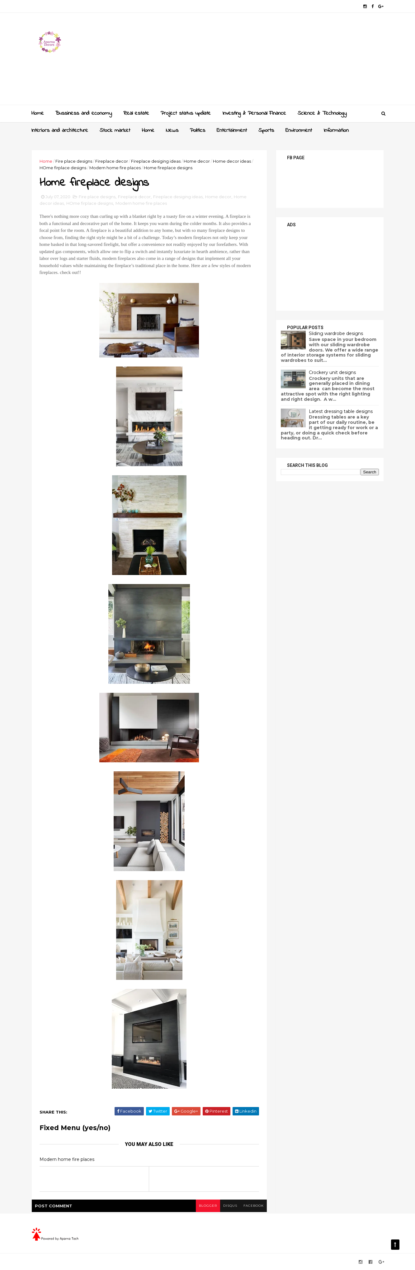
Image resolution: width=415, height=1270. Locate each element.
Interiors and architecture (59, 131)
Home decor (197, 161)
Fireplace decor (111, 161)
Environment (298, 131)
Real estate (136, 113)
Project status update (186, 113)
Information (336, 131)
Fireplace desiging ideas (156, 161)
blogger (208, 1206)
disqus (230, 1206)
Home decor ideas (232, 161)
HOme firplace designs (63, 167)
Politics (197, 131)
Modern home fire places (115, 167)
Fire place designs (73, 161)
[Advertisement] (270, 61)
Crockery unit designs (332, 372)
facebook (253, 1206)
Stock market (115, 131)
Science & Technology (322, 113)
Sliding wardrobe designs (336, 333)
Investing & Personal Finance (254, 113)
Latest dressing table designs (341, 411)
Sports (266, 131)
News (172, 131)
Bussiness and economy (83, 113)
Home (37, 113)
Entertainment (232, 131)
